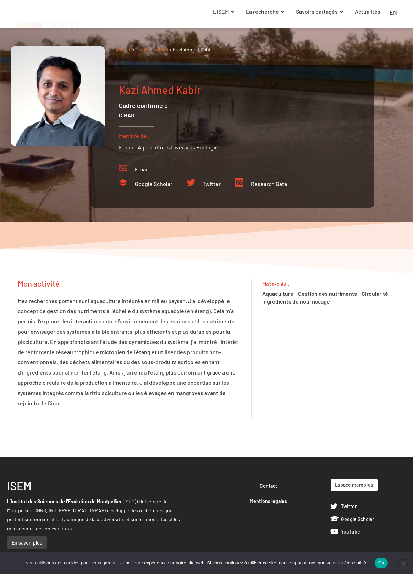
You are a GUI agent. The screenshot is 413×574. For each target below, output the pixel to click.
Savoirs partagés (319, 11)
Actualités (367, 11)
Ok (381, 562)
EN (393, 12)
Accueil (123, 50)
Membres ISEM (152, 50)
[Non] (403, 563)
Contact (268, 486)
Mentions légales (268, 501)
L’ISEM (223, 11)
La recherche (265, 11)
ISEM (19, 485)
